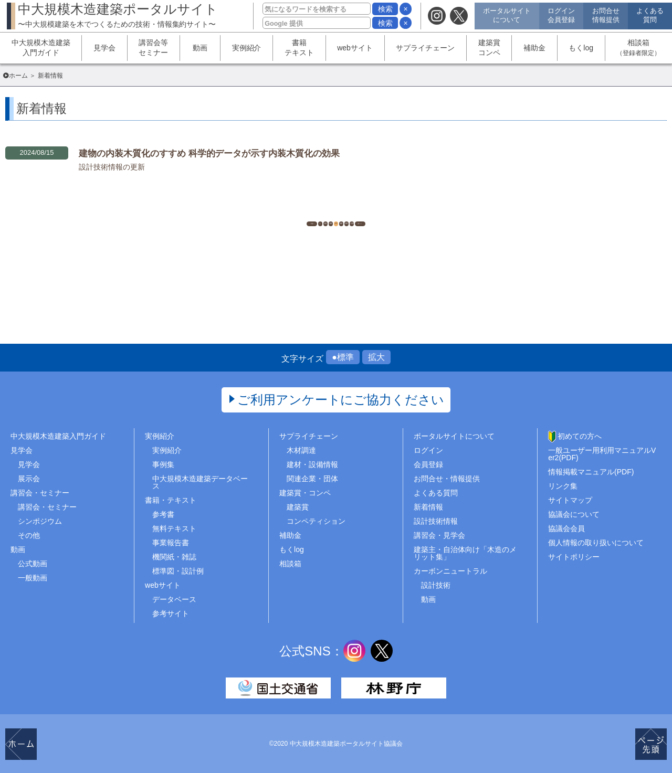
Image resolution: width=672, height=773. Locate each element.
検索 (385, 9)
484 (362, 212)
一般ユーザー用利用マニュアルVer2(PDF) (602, 454)
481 (283, 212)
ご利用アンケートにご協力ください (341, 400)
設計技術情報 (436, 521)
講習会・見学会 (439, 535)
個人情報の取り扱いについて (596, 542)
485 (388, 212)
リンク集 (563, 486)
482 (309, 212)
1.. (257, 212)
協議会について (574, 514)
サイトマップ (570, 500)
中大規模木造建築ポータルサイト (118, 15)
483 (336, 212)
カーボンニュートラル (450, 571)
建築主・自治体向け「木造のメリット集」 (465, 553)
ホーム (18, 75)
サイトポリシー (574, 557)
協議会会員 (566, 528)
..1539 (415, 212)
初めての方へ (580, 436)
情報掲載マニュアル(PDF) (591, 472)
